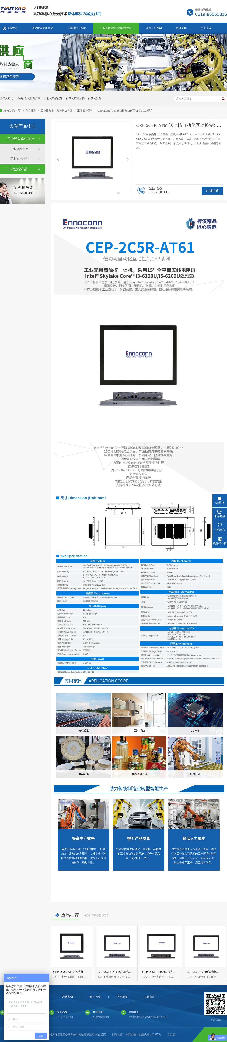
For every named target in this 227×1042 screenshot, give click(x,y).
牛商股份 (130, 1034)
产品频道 (31, 110)
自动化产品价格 (75, 98)
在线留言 (149, 996)
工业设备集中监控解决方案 (116, 28)
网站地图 (122, 996)
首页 (18, 110)
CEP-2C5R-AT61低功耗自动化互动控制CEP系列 (125, 110)
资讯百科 (181, 28)
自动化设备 (94, 98)
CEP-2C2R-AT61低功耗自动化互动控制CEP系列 (129, 971)
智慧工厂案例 (154, 28)
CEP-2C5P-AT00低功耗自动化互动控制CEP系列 (173, 971)
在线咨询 (212, 191)
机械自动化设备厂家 (28, 98)
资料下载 (94, 996)
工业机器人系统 (76, 28)
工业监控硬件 (85, 110)
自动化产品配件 (53, 98)
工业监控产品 (17, 169)
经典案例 (67, 996)
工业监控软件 (19, 158)
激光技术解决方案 (42, 28)
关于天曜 (206, 28)
